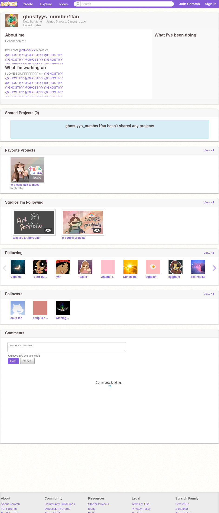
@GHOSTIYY (14, 55)
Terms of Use (141, 504)
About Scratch (10, 504)
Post (13, 361)
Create (28, 4)
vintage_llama (108, 276)
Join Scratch (189, 4)
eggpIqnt (174, 276)
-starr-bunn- (41, 276)
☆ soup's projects (73, 237)
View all (208, 150)
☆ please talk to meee (24, 184)
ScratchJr (181, 508)
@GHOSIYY (27, 50)
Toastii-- (83, 276)
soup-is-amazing (41, 318)
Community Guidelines (59, 504)
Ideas (63, 4)
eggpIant (151, 276)
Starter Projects (98, 504)
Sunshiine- (130, 276)
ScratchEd (182, 504)
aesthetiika (198, 276)
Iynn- (59, 276)
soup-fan (16, 318)
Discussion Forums (57, 508)
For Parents (9, 508)
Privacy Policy (141, 508)
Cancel (27, 361)
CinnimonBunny (18, 276)
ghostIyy (18, 188)
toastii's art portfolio (26, 237)
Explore (46, 4)
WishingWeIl (63, 318)
